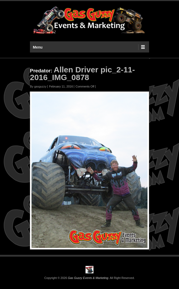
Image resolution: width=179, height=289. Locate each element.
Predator (40, 70)
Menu (38, 47)
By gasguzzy (38, 86)
